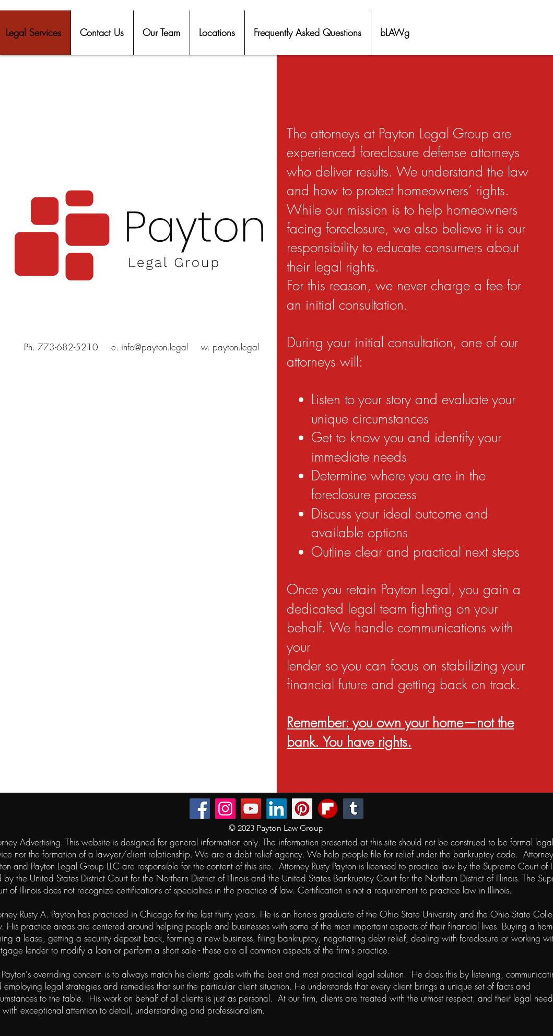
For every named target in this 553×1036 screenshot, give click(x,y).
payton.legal (236, 347)
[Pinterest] (302, 808)
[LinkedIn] (276, 808)
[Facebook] (200, 808)
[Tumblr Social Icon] (353, 808)
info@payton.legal (154, 347)
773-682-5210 (68, 347)
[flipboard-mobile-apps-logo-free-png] (327, 808)
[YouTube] (251, 808)
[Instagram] (225, 808)
